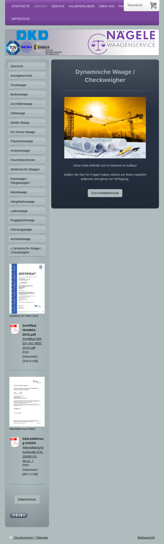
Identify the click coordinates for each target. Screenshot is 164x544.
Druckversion (21, 537)
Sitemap (42, 537)
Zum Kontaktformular (105, 193)
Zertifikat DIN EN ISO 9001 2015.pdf (32, 343)
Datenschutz (27, 499)
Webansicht (146, 537)
